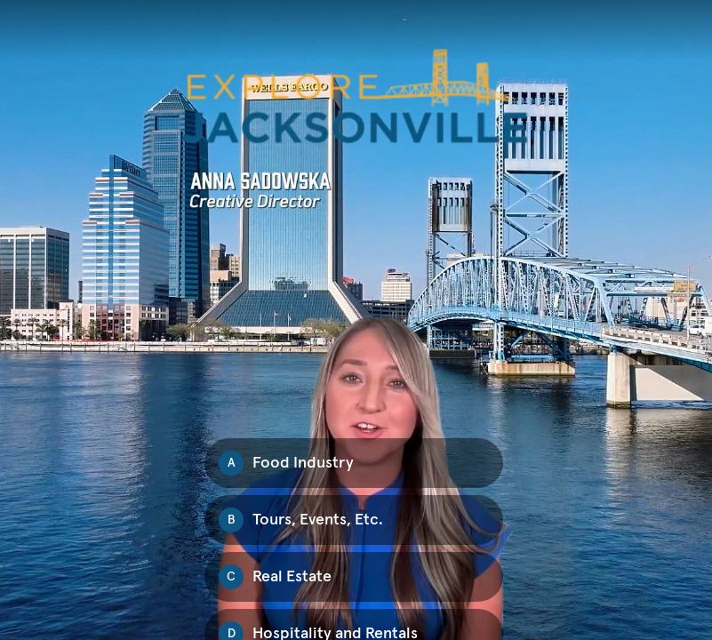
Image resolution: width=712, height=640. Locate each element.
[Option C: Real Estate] (353, 577)
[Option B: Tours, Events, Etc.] (353, 520)
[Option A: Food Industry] (353, 463)
